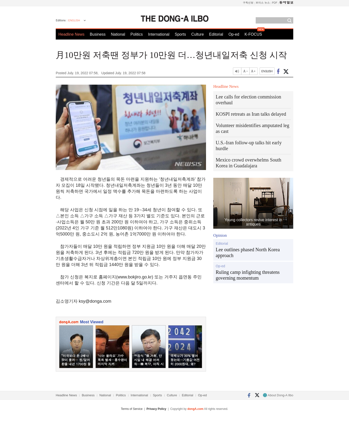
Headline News (71, 34)
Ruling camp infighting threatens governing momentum (248, 275)
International (158, 34)
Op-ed (234, 34)
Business (98, 34)
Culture (197, 34)
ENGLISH (74, 20)
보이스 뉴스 (263, 2)
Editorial (216, 34)
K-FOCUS (253, 34)
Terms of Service (132, 409)
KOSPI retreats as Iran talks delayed (251, 114)
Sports (180, 34)
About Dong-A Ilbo (278, 395)
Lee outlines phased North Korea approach (248, 252)
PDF (274, 2)
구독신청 (248, 2)
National (118, 34)
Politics (136, 34)
